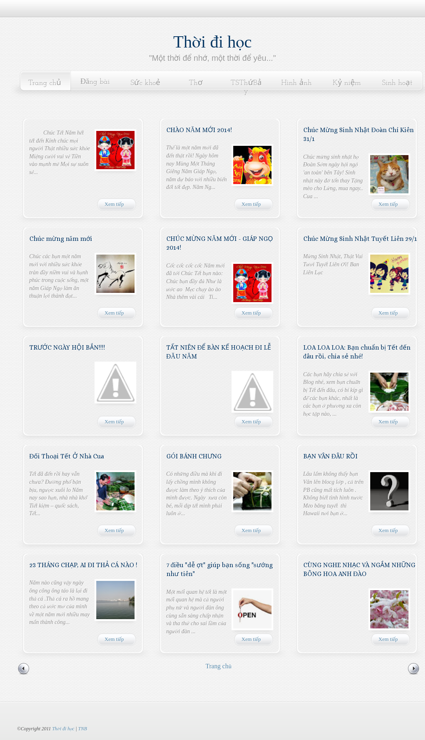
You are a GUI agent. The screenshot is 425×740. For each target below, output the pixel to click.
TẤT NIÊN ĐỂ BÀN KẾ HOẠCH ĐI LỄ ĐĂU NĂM (218, 352)
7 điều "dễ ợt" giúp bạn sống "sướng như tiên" (219, 569)
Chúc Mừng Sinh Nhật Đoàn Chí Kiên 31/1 (358, 134)
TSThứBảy (245, 87)
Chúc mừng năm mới (60, 239)
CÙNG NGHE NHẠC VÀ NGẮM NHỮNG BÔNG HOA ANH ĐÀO (359, 569)
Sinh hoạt (397, 83)
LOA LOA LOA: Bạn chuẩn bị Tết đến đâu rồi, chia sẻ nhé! (356, 352)
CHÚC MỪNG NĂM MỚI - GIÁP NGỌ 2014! (220, 243)
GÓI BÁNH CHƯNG (194, 456)
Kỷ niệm (347, 83)
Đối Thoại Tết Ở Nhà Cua (66, 456)
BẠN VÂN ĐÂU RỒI (330, 456)
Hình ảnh (296, 83)
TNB (82, 729)
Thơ (196, 83)
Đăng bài (95, 82)
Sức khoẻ (146, 83)
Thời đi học (212, 42)
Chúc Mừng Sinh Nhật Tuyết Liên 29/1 (360, 239)
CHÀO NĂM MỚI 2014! (199, 130)
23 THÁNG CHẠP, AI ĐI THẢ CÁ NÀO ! (83, 565)
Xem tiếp (114, 204)
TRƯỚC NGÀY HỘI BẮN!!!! (67, 347)
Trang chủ (44, 83)
